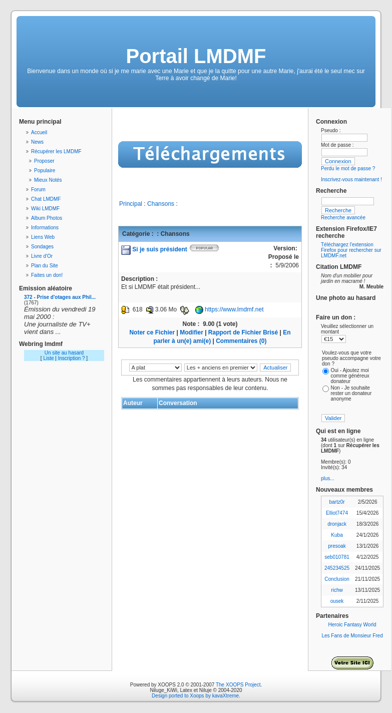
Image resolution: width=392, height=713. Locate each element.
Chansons (160, 203)
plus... (327, 478)
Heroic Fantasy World (352, 624)
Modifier (191, 332)
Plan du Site (44, 265)
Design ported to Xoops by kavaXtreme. (196, 695)
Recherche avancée (343, 217)
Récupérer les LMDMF (56, 151)
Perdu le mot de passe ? (348, 168)
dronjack (336, 524)
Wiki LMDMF (45, 208)
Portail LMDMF (196, 56)
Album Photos (46, 218)
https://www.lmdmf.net (234, 309)
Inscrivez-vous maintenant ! (351, 179)
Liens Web (43, 237)
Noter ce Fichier (152, 332)
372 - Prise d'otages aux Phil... (60, 297)
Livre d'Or (42, 256)
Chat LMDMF (46, 199)
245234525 (336, 568)
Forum (38, 189)
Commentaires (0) (241, 340)
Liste (48, 358)
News (37, 142)
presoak (337, 546)
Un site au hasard (64, 352)
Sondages (42, 246)
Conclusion (336, 579)
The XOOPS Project (238, 684)
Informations (45, 227)
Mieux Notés (48, 180)
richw (336, 590)
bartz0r (336, 502)
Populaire (44, 170)
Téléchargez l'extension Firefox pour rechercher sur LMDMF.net (351, 250)
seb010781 (336, 557)
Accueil (39, 132)
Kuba (336, 535)
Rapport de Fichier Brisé (243, 332)
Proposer (44, 161)
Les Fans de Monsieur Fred (351, 635)
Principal (130, 203)
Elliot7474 (337, 513)
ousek (337, 601)
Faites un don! (47, 275)
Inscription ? (71, 358)
